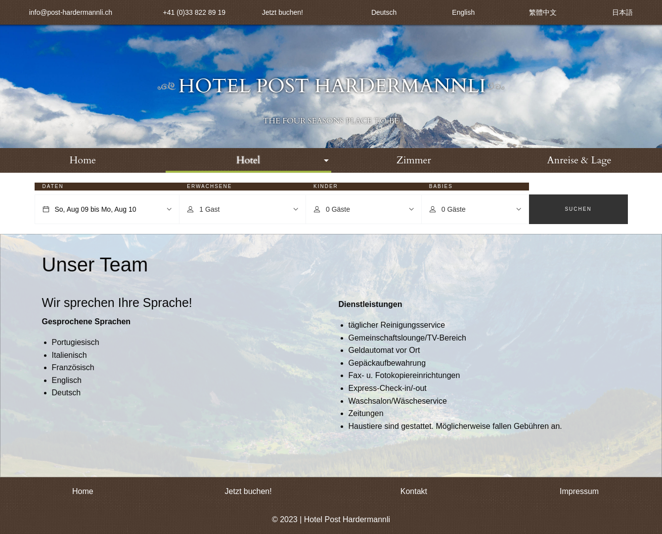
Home (83, 160)
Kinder (325, 186)
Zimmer (414, 160)
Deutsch (384, 12)
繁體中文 (543, 12)
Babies (441, 186)
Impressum (579, 491)
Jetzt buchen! (282, 12)
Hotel (248, 160)
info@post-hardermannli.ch (70, 12)
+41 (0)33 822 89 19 (194, 12)
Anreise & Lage (579, 160)
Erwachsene (209, 186)
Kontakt (413, 491)
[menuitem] (83, 160)
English (463, 12)
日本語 (622, 12)
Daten (53, 186)
